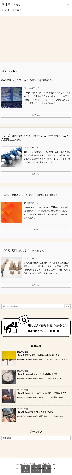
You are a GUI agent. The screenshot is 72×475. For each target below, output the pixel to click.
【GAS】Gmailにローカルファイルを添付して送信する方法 (41, 393)
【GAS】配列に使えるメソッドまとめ (22, 250)
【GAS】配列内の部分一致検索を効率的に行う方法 (38, 355)
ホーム (7, 71)
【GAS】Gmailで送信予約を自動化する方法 (35, 412)
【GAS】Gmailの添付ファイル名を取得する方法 (37, 374)
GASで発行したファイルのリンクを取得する (26, 80)
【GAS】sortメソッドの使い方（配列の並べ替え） (29, 195)
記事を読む (36, 115)
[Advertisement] (36, 37)
